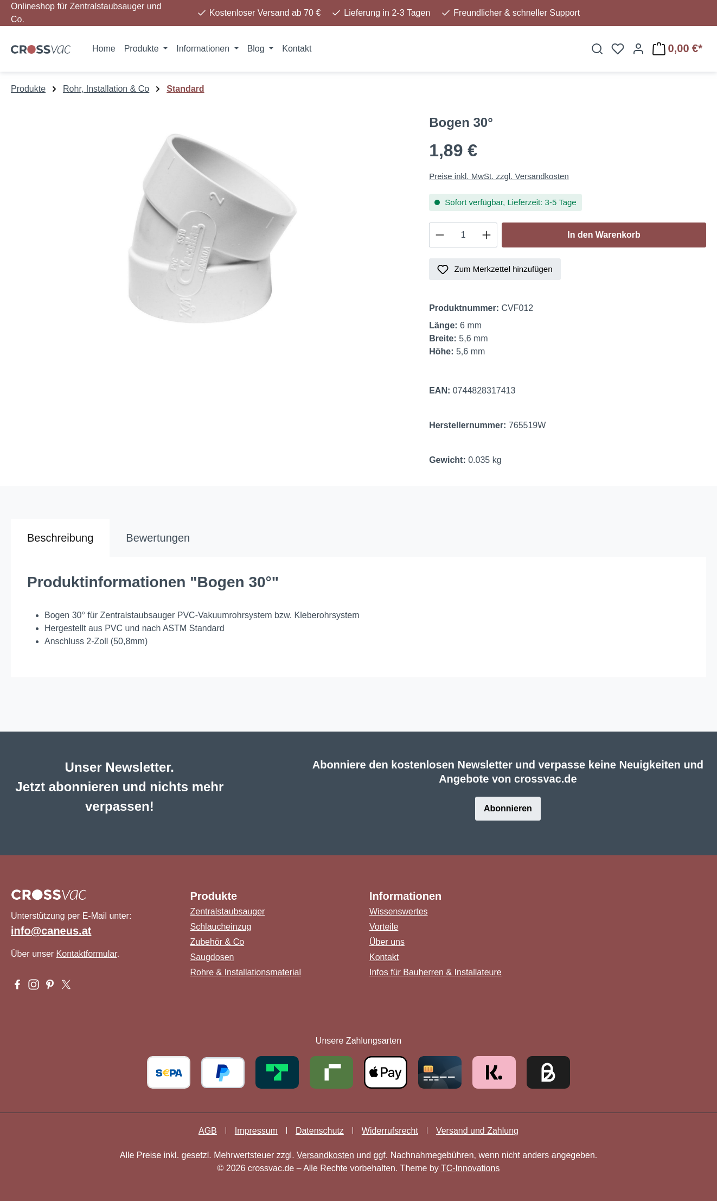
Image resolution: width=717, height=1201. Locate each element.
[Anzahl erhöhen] (486, 235)
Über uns (387, 941)
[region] (209, 231)
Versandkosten (325, 1155)
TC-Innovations (470, 1168)
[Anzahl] (463, 235)
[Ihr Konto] (638, 48)
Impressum (256, 1130)
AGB (208, 1130)
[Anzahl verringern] (439, 235)
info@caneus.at (51, 931)
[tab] (60, 538)
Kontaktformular (86, 953)
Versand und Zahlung (477, 1130)
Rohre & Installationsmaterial (246, 972)
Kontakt (384, 957)
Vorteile (383, 926)
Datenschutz (320, 1130)
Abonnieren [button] (508, 808)
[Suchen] (597, 48)
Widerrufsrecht (390, 1130)
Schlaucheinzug (221, 926)
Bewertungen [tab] (158, 538)
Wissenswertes (398, 911)
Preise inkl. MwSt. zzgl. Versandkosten (499, 176)
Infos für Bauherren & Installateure (435, 972)
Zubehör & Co (217, 941)
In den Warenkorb (604, 234)
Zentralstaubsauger (227, 911)
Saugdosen (212, 957)
